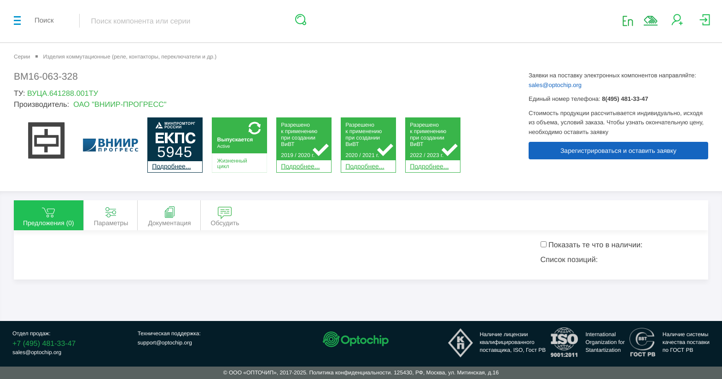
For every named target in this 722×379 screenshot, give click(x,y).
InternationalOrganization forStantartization (604, 342)
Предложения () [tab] (48, 216)
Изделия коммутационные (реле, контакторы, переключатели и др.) (129, 56)
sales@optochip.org (555, 85)
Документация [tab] (169, 216)
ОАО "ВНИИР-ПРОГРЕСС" (119, 104)
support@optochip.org (165, 342)
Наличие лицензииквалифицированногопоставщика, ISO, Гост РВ (513, 342)
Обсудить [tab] (225, 216)
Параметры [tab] (111, 216)
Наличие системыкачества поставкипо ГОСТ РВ (686, 342)
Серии (22, 56)
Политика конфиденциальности (349, 372)
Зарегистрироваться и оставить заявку (618, 150)
